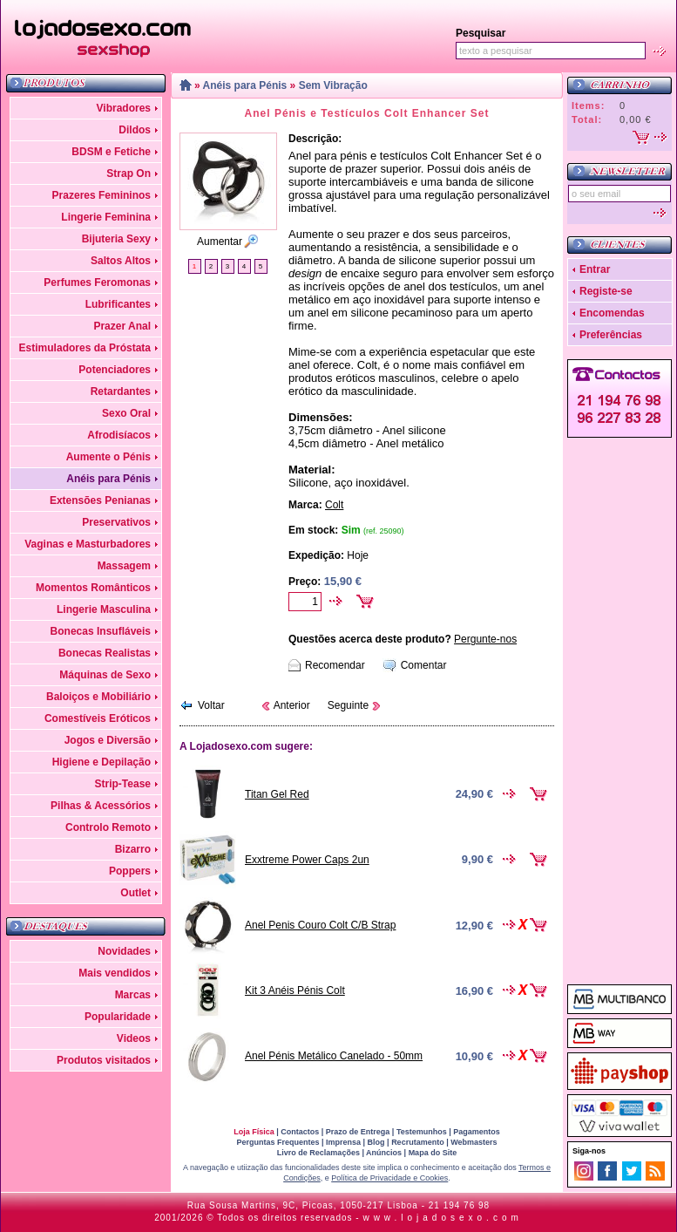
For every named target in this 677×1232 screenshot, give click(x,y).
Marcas (133, 995)
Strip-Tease (123, 784)
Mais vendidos (114, 973)
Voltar (211, 705)
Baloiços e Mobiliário (98, 697)
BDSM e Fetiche (111, 152)
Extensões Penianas (100, 500)
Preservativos (116, 522)
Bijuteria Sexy (116, 239)
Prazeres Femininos (101, 195)
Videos (134, 1038)
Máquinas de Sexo (105, 675)
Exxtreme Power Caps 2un (307, 860)
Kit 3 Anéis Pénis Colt (295, 990)
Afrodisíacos (119, 435)
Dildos (134, 130)
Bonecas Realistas (104, 653)
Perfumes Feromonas (97, 282)
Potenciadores (114, 370)
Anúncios (384, 1152)
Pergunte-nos (485, 639)
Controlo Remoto (108, 827)
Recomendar (335, 665)
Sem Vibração (333, 85)
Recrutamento (417, 1142)
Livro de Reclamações (318, 1152)
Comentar (424, 665)
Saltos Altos (121, 261)
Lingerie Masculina (104, 609)
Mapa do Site (433, 1152)
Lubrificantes (118, 304)
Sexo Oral (126, 413)
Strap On (128, 173)
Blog (376, 1142)
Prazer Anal (122, 326)
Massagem (124, 566)
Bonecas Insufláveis (101, 631)
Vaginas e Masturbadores (87, 544)
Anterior (292, 705)
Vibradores (124, 108)
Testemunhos (421, 1131)
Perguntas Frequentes (277, 1142)
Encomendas (612, 313)
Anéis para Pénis (108, 479)
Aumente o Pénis (108, 457)
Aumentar (219, 241)
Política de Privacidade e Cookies (389, 1178)
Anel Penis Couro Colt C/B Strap (320, 925)
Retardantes (121, 391)
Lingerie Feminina (106, 217)
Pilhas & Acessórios (101, 806)
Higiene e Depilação (101, 762)
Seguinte (348, 705)
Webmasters (473, 1142)
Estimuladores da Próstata (85, 348)
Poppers (130, 871)
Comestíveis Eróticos (97, 718)
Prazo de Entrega (358, 1131)
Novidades (124, 951)
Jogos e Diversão (107, 740)
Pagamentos (476, 1131)
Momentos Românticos (93, 588)
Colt (334, 505)
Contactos (300, 1131)
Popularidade (118, 1017)
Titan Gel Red (277, 794)
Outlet (135, 893)
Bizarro (133, 849)
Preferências (610, 335)
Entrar (594, 269)
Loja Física (254, 1131)
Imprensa (343, 1142)
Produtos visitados (104, 1060)
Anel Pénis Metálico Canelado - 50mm (334, 1056)
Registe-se (606, 291)
